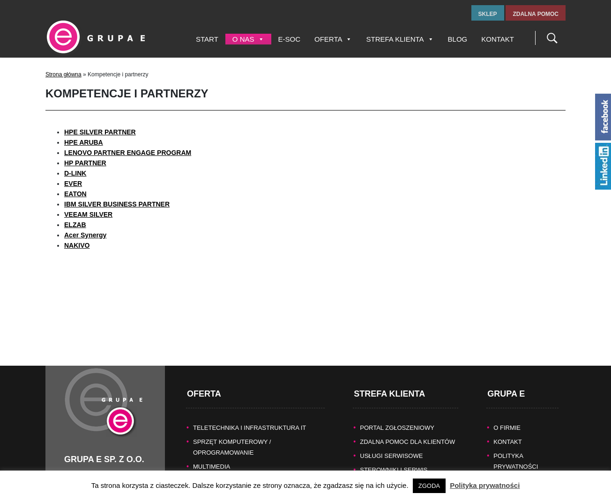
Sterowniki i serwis (393, 458)
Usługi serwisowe (391, 444)
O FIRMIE (507, 416)
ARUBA (91, 142)
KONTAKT (507, 430)
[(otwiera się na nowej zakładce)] (75, 194)
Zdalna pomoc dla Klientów (407, 430)
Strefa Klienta (399, 39)
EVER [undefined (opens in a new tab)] (73, 183)
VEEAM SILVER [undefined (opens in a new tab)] (88, 214)
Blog (458, 39)
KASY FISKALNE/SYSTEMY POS (239, 468)
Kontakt (497, 39)
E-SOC (289, 39)
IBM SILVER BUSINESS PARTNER (117, 204)
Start (207, 39)
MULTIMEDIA (211, 454)
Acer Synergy (85, 235)
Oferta (333, 39)
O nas (248, 39)
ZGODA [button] (429, 485)
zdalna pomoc (536, 14)
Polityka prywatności (485, 485)
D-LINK (75, 173)
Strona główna (63, 74)
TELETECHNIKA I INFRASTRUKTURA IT (249, 416)
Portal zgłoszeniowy (397, 416)
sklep (487, 14)
